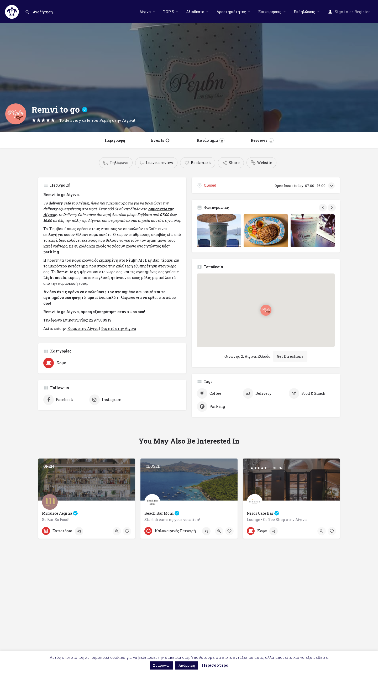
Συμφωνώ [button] (161, 665)
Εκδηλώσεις (304, 11)
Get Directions (290, 349)
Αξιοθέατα (195, 11)
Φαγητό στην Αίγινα (118, 328)
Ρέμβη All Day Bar (142, 260)
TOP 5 (168, 11)
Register (362, 11)
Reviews (262, 140)
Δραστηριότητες (231, 11)
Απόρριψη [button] (186, 665)
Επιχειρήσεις (269, 11)
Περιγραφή (115, 140)
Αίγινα (145, 11)
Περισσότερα (215, 665)
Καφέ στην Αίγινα (82, 328)
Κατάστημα (210, 140)
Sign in (341, 11)
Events (160, 140)
